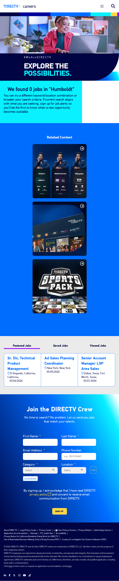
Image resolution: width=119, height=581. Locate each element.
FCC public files (46, 533)
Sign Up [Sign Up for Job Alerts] (59, 511)
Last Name (70, 436)
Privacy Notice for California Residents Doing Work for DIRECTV (31, 536)
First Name (32, 436)
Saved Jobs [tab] (60, 345)
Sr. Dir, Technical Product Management (21, 363)
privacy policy (40, 494)
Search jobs (113, 6)
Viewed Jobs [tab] (98, 345)
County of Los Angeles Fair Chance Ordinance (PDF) (84, 539)
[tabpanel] (59, 370)
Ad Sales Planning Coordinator (59, 361)
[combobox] (74, 470)
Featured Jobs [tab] (22, 345)
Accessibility (61, 533)
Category (30, 464)
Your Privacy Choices (67, 530)
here (11, 566)
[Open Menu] (102, 6)
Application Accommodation (16, 533)
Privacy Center (45, 530)
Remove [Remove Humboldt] (25, 478)
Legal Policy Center (28, 530)
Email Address (34, 450)
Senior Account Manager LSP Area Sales (93, 363)
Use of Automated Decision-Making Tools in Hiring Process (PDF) (31, 539)
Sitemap (33, 533)
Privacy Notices (85, 530)
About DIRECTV (10, 530)
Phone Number (72, 450)
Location (69, 464)
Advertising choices (102, 530)
